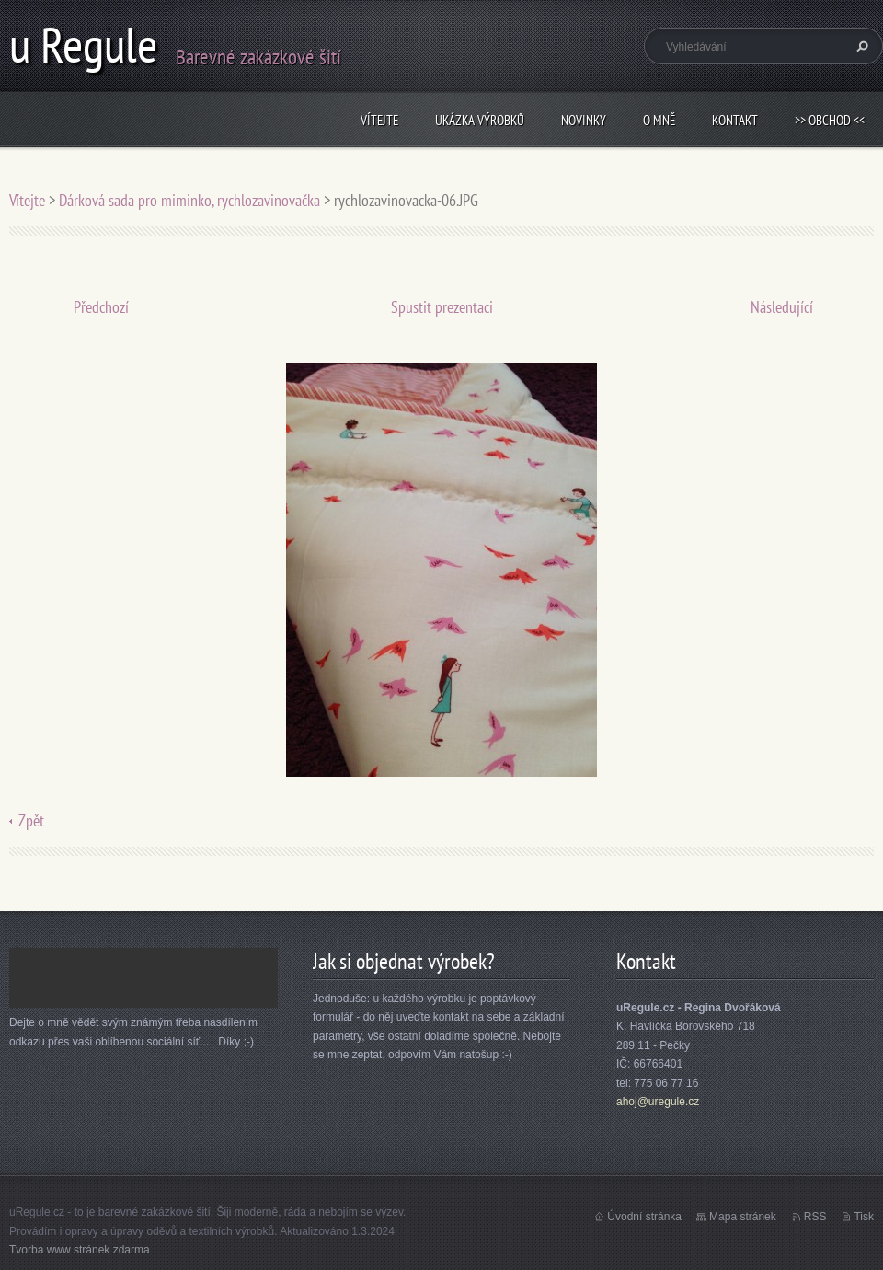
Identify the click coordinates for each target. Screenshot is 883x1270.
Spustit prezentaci (442, 307)
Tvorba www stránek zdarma (79, 1249)
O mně (659, 120)
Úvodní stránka (644, 1216)
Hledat (860, 46)
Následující (782, 307)
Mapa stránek (742, 1216)
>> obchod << (830, 120)
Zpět (31, 820)
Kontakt (735, 120)
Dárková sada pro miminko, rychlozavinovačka (189, 200)
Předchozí (101, 307)
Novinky (583, 120)
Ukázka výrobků (479, 120)
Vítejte (379, 120)
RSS (815, 1216)
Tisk (864, 1216)
